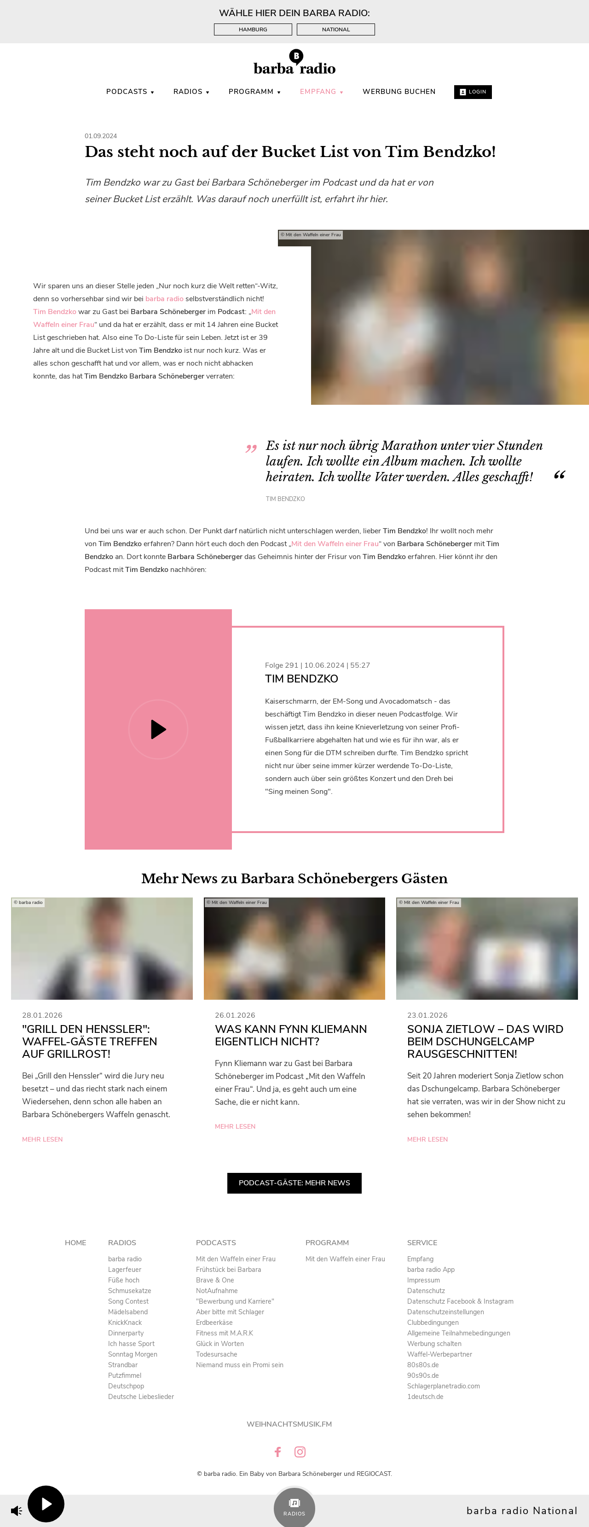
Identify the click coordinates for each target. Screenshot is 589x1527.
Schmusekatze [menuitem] (129, 1290)
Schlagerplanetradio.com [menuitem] (443, 1386)
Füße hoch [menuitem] (123, 1280)
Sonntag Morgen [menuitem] (132, 1354)
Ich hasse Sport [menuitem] (131, 1343)
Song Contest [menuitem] (128, 1301)
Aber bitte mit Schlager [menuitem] (230, 1312)
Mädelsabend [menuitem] (128, 1312)
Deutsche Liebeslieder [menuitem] (141, 1396)
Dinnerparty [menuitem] (126, 1333)
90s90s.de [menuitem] (423, 1375)
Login (473, 91)
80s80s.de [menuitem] (423, 1365)
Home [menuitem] (75, 1243)
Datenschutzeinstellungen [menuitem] (445, 1312)
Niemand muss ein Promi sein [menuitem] (239, 1365)
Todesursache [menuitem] (216, 1354)
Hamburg (253, 29)
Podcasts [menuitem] (130, 91)
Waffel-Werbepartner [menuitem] (439, 1354)
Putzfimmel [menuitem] (124, 1375)
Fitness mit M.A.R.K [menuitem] (224, 1333)
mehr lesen (42, 1139)
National (336, 29)
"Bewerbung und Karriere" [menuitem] (235, 1301)
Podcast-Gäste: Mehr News (294, 1183)
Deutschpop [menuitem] (126, 1386)
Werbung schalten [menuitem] (434, 1343)
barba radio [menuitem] (125, 1259)
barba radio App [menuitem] (431, 1269)
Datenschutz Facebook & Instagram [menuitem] (460, 1301)
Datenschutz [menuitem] (426, 1290)
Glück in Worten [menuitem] (220, 1343)
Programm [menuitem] (255, 91)
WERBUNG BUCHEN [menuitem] (399, 91)
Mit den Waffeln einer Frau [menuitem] (236, 1259)
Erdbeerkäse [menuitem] (214, 1322)
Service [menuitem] (422, 1243)
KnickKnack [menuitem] (125, 1322)
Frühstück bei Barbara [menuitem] (228, 1269)
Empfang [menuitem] (322, 91)
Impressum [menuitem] (423, 1280)
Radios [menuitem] (191, 91)
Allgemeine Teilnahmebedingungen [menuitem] (458, 1333)
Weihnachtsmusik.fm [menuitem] (289, 1424)
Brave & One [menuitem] (215, 1280)
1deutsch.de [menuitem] (425, 1396)
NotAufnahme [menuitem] (217, 1290)
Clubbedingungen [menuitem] (433, 1322)
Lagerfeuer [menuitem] (124, 1269)
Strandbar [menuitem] (123, 1365)
